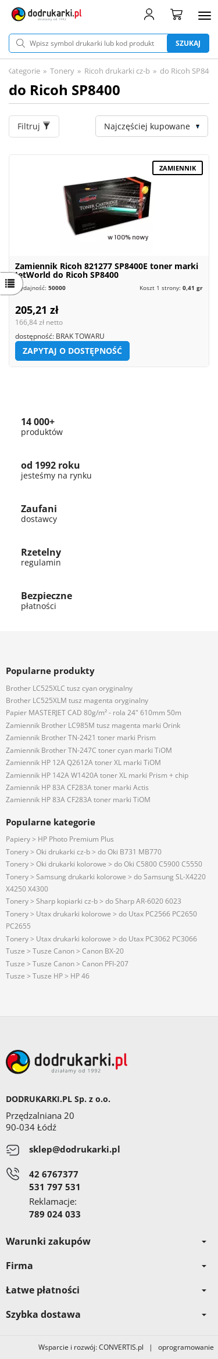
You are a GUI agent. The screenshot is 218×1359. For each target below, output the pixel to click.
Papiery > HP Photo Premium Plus (60, 839)
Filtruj (34, 126)
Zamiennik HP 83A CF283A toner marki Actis (77, 787)
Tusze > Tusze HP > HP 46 (48, 976)
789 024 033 (55, 1214)
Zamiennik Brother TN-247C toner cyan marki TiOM (89, 750)
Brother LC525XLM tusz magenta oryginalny (77, 700)
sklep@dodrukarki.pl (74, 1149)
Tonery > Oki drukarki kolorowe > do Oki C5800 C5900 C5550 (104, 864)
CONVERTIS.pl (121, 1347)
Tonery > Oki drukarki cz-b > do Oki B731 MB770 (84, 852)
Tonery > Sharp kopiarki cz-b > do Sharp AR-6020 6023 (93, 901)
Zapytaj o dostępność (72, 350)
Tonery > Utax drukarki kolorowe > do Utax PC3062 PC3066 (101, 939)
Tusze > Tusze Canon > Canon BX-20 (65, 951)
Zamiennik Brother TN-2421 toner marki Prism (81, 737)
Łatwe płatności (106, 1290)
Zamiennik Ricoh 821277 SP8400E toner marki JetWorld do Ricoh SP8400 (106, 270)
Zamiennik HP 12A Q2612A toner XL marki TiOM (83, 762)
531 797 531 (55, 1187)
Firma (106, 1265)
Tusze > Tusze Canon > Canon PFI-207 (67, 964)
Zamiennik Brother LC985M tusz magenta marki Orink (93, 725)
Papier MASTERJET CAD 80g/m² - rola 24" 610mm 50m (93, 712)
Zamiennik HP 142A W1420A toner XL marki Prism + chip (97, 775)
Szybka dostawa (106, 1314)
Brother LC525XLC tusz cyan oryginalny (69, 688)
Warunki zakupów (106, 1241)
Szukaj (188, 43)
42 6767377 (53, 1174)
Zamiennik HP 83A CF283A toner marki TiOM (78, 799)
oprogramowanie (188, 1347)
